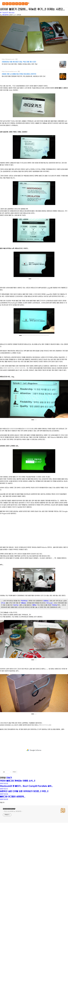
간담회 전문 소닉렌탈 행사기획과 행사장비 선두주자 (19, 74)
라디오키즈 (5, 15)
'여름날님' (23, 603)
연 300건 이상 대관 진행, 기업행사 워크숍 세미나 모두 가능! (19, 64)
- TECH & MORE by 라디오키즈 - (12, 811)
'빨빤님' (34, 605)
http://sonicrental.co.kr (9, 71)
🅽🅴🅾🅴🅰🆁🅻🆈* (15, 4)
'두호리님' (54, 605)
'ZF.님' (3, 603)
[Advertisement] (16, 750)
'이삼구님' (16, 605)
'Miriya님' (49, 603)
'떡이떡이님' (24, 601)
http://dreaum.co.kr (8, 59)
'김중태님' (46, 601)
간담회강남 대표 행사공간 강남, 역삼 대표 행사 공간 (19, 62)
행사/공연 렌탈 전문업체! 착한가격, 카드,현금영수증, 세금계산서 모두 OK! (23, 76)
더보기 (9, 778)
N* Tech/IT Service (7, 12)
